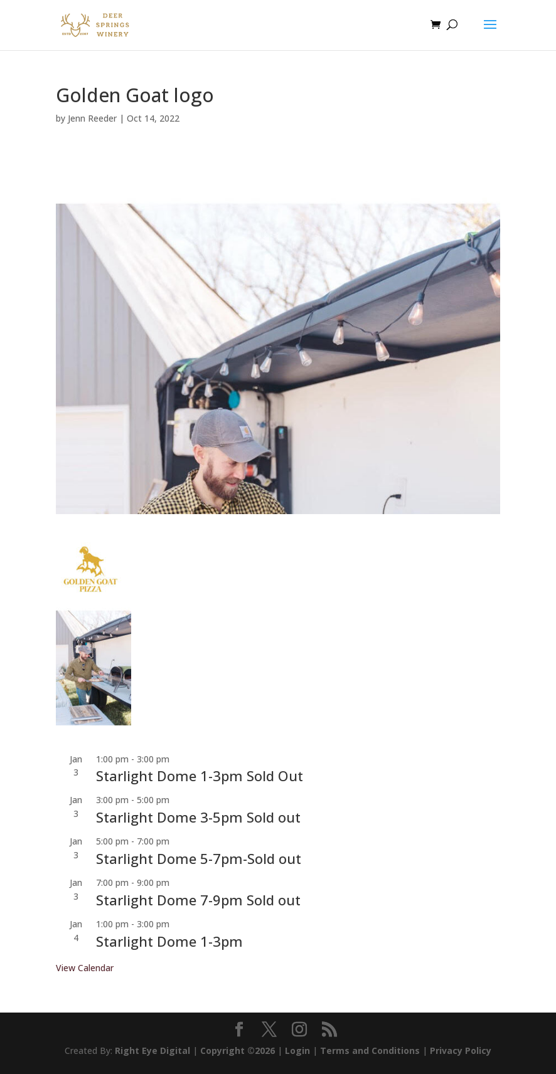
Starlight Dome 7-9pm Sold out (198, 899)
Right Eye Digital (152, 1050)
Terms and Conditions (370, 1050)
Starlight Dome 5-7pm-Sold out (198, 858)
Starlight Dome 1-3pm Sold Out (199, 775)
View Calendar (85, 968)
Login (297, 1050)
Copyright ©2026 (237, 1050)
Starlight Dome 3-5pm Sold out (198, 817)
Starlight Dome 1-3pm (169, 941)
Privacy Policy (460, 1050)
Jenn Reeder (92, 118)
